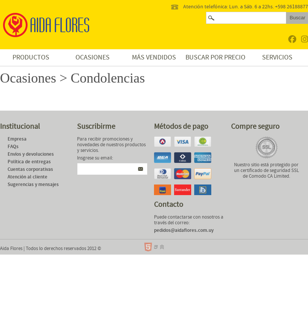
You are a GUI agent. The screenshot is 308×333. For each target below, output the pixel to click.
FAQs (13, 147)
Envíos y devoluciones (31, 154)
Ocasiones (92, 57)
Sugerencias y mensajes (33, 185)
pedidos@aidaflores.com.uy (184, 230)
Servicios (277, 57)
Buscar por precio (215, 57)
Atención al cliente (27, 177)
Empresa (17, 139)
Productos (31, 57)
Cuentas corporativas (30, 169)
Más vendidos (154, 57)
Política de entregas (29, 162)
